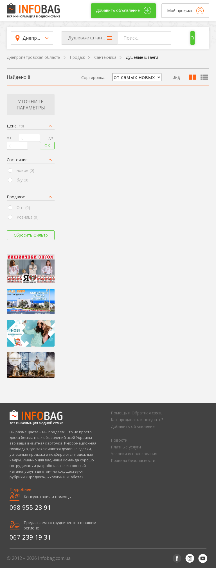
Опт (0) (23, 207)
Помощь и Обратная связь (137, 413)
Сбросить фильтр (31, 235)
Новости (119, 440)
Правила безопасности (133, 460)
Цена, (16, 126)
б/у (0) (22, 180)
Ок (47, 145)
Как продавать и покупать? (137, 419)
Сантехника (105, 57)
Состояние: (17, 159)
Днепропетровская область (33, 57)
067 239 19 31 (30, 537)
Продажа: (16, 196)
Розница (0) (28, 217)
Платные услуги (126, 447)
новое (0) (25, 170)
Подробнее (20, 489)
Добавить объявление (133, 426)
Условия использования (134, 453)
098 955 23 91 (30, 507)
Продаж (77, 57)
